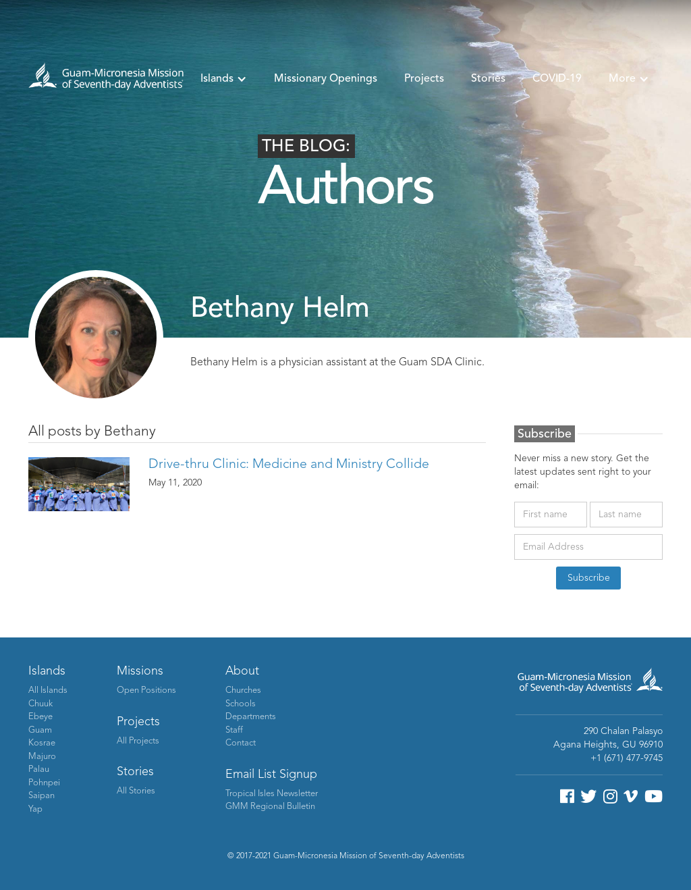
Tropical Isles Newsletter (271, 793)
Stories (488, 79)
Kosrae (41, 743)
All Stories (136, 791)
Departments (250, 716)
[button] (223, 79)
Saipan (41, 795)
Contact (240, 743)
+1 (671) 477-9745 (626, 758)
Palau (38, 769)
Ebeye (40, 716)
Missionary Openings (325, 79)
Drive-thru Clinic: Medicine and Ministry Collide (288, 464)
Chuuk (40, 704)
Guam (40, 730)
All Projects (138, 741)
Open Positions (146, 690)
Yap (35, 809)
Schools (240, 704)
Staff (234, 730)
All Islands (47, 690)
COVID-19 (557, 79)
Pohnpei (44, 783)
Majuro (42, 756)
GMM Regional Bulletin (270, 806)
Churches (243, 690)
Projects (424, 79)
